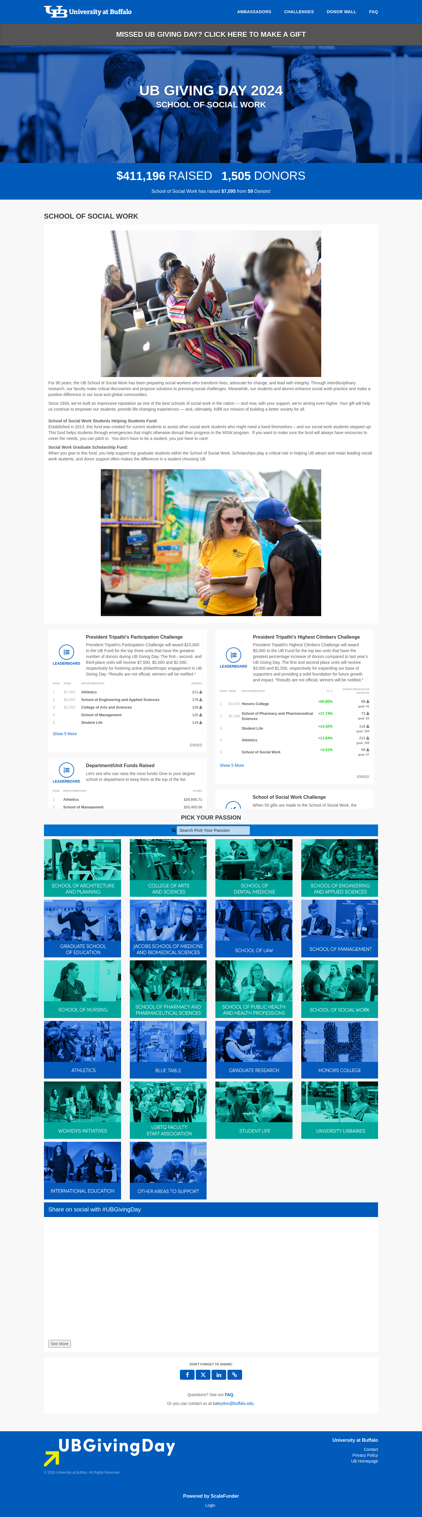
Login (210, 1505)
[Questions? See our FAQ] (229, 1394)
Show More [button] (65, 733)
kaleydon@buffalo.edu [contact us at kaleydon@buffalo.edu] (233, 1403)
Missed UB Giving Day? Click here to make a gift (211, 34)
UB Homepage (364, 1461)
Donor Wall (341, 11)
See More (60, 1343)
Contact (371, 1449)
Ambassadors (254, 11)
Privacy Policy (365, 1455)
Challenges (299, 11)
